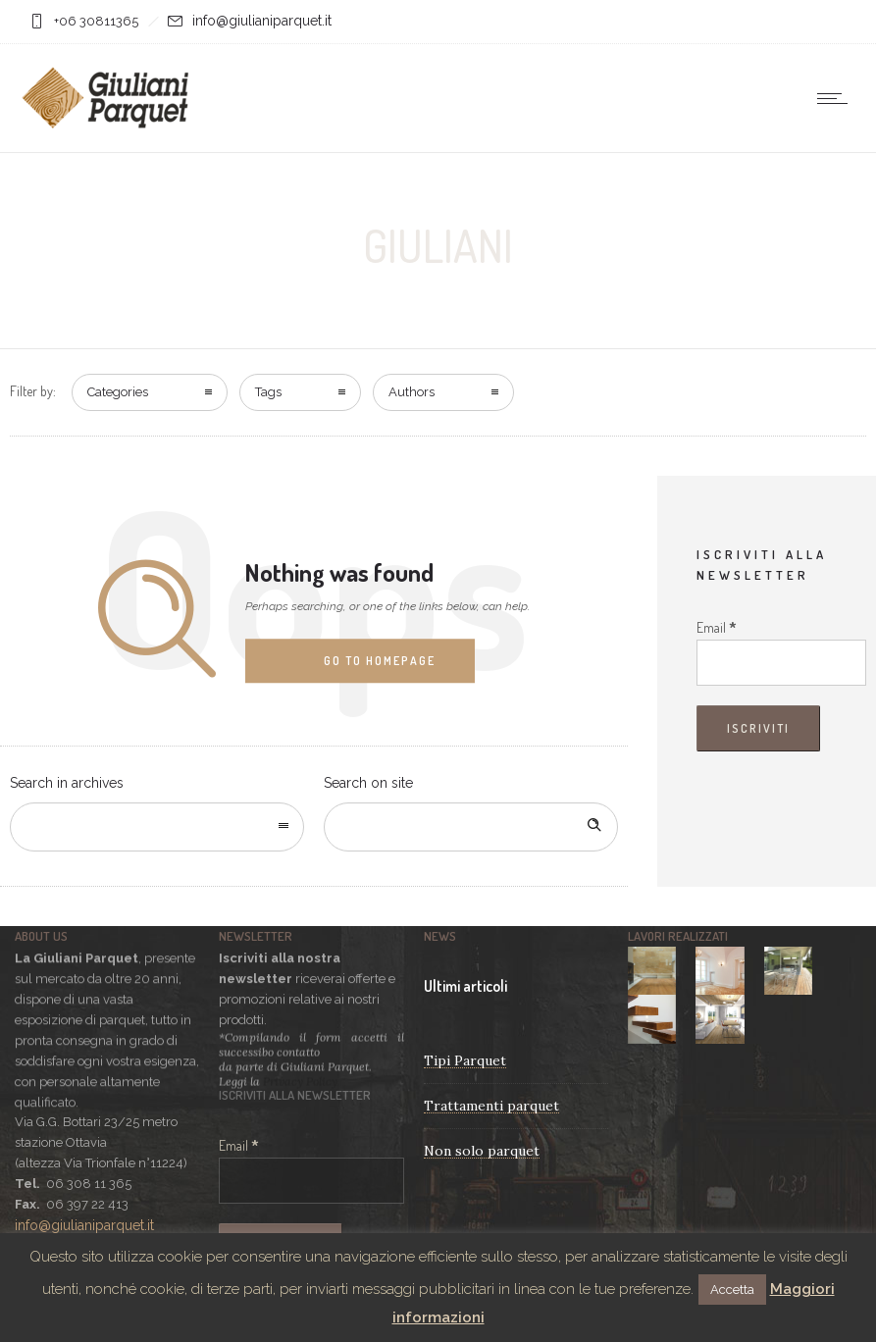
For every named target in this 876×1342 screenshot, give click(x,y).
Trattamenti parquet (491, 1105)
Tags (268, 392)
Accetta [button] (732, 1289)
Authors (411, 392)
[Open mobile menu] (836, 98)
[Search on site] (471, 827)
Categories (117, 392)
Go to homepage (380, 660)
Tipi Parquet (465, 1060)
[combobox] (157, 827)
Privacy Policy (300, 1079)
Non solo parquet (482, 1151)
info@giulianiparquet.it (262, 20)
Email (716, 627)
